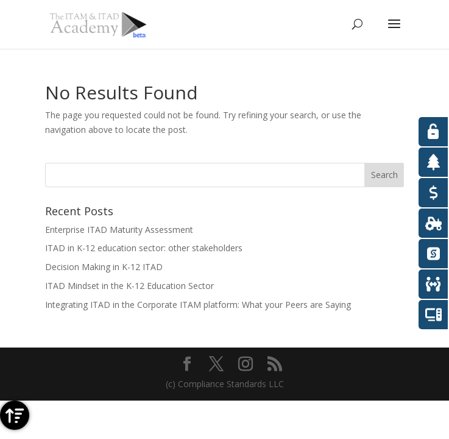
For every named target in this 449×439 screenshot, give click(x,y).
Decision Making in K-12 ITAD (104, 267)
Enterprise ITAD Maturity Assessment (119, 229)
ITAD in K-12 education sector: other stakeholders (143, 248)
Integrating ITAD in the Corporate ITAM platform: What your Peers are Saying (198, 304)
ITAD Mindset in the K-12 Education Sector (129, 285)
